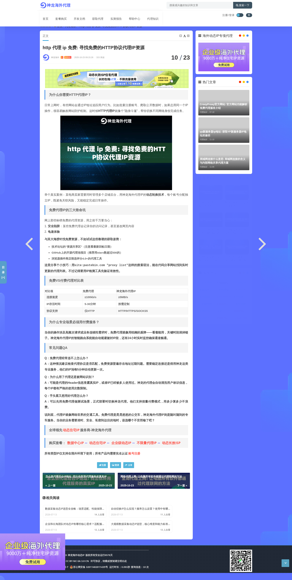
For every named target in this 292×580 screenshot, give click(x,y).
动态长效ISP (171, 443)
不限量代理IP (147, 443)
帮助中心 (127, 15)
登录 (115, 465)
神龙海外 (61, 57)
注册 (102, 465)
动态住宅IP (71, 430)
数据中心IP (75, 443)
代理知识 (145, 15)
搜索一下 (242, 5)
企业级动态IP (121, 443)
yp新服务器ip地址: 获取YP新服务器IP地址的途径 (223, 133)
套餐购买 (57, 15)
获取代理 (92, 15)
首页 (43, 15)
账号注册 (134, 454)
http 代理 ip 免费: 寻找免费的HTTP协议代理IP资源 (110, 26)
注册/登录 (228, 15)
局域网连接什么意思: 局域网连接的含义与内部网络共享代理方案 (223, 160)
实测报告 (110, 15)
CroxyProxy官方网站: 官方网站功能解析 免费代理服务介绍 (223, 106)
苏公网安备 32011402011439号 (89, 574)
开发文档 (75, 15)
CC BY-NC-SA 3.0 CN (77, 568)
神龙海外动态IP (76, 562)
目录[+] (3, 272)
